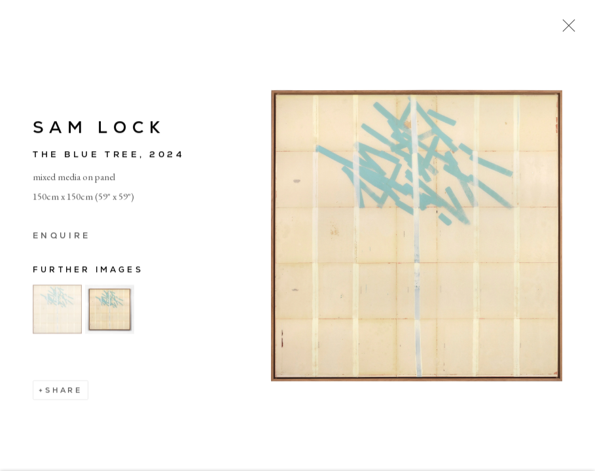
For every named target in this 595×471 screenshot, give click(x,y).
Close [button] (565, 29)
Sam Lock (99, 128)
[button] (57, 311)
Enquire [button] (62, 237)
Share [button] (63, 391)
